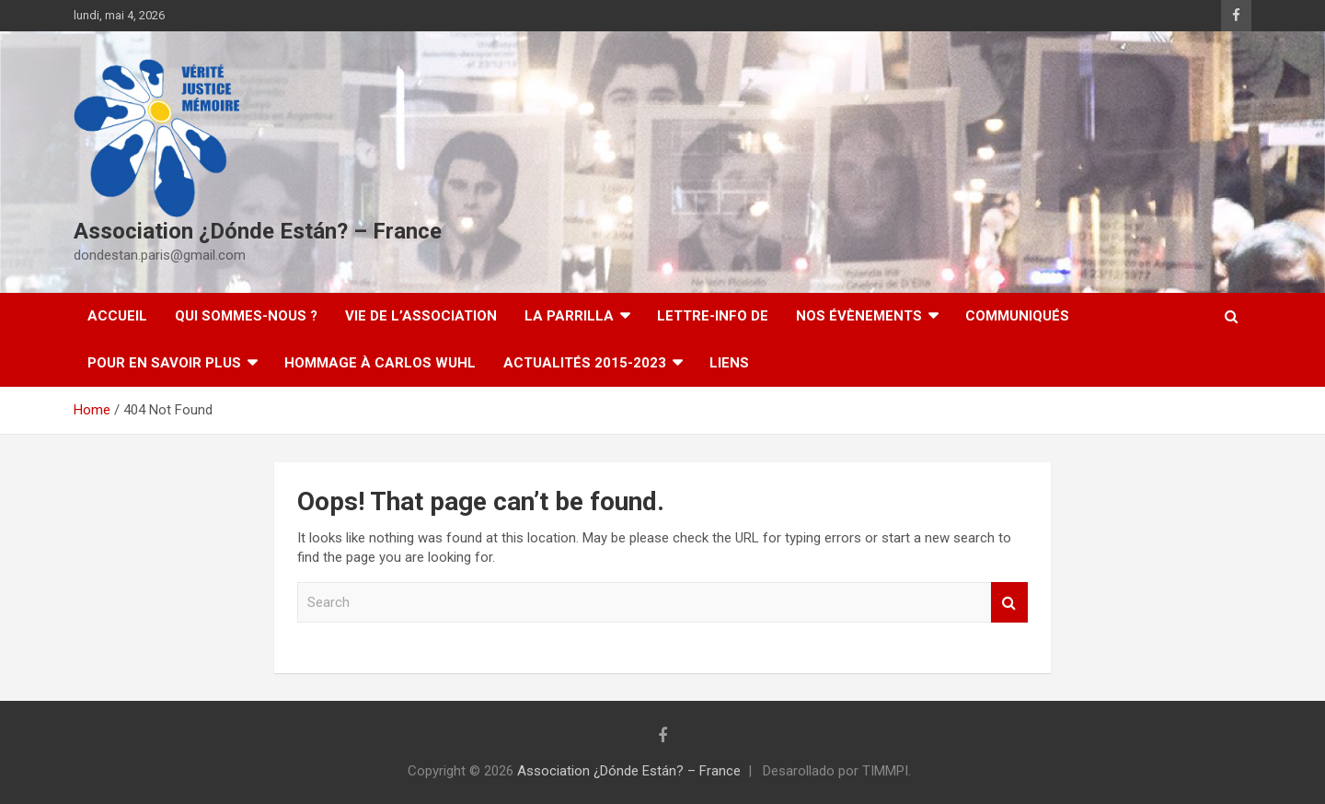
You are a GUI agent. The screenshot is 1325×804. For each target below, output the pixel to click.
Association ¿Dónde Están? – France (258, 231)
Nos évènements (859, 316)
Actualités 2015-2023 (584, 363)
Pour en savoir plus (164, 363)
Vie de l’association (421, 316)
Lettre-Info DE (712, 316)
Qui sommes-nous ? (246, 316)
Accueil (117, 316)
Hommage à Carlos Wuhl (380, 363)
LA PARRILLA (569, 316)
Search (1009, 602)
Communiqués (1017, 316)
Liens (729, 363)
